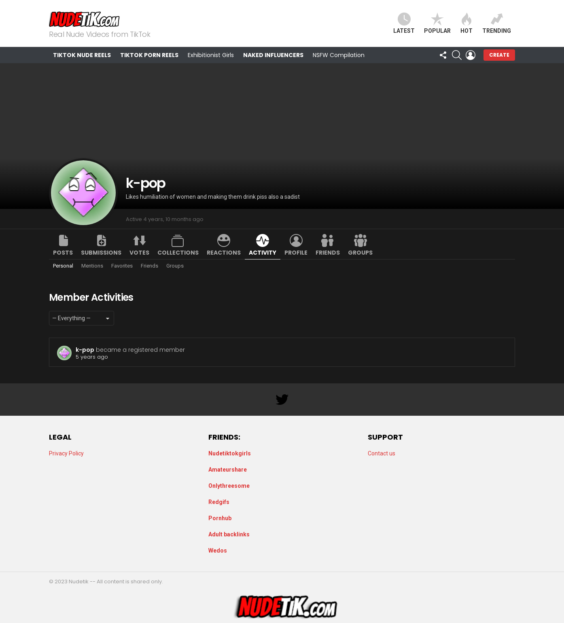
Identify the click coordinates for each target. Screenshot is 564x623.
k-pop (85, 350)
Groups (360, 253)
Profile (295, 253)
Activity (262, 253)
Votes (139, 253)
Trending (496, 23)
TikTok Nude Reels (82, 55)
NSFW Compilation (339, 55)
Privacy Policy (66, 453)
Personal (63, 266)
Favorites (122, 266)
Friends (328, 253)
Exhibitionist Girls (211, 55)
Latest (404, 23)
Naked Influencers (273, 55)
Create (499, 54)
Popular (437, 23)
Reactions (224, 253)
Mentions (92, 266)
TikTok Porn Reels (149, 55)
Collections (178, 253)
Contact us (381, 453)
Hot (466, 23)
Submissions (101, 253)
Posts (63, 253)
